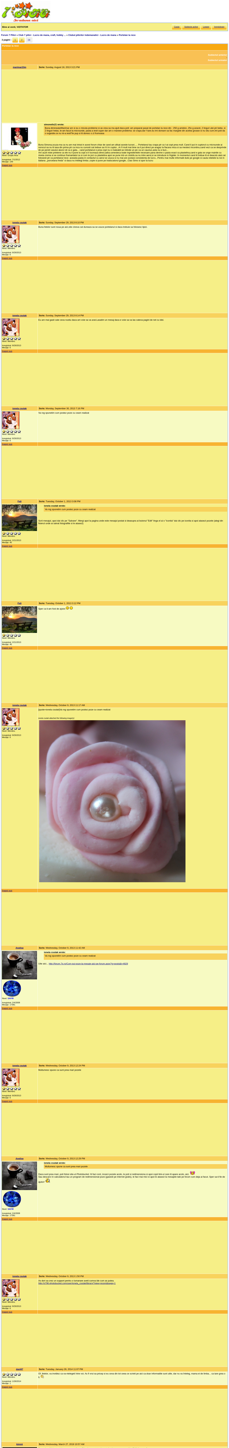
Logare (206, 27)
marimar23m (19, 67)
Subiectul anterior (217, 55)
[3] (29, 40)
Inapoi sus (7, 165)
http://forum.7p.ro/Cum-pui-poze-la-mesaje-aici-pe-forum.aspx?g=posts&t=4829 (88, 963)
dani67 (19, 1369)
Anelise (20, 948)
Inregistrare (219, 27)
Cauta (177, 27)
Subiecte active (191, 27)
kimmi (19, 1444)
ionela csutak (19, 222)
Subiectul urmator (217, 60)
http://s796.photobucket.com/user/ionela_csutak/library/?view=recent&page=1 (76, 1283)
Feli (19, 501)
